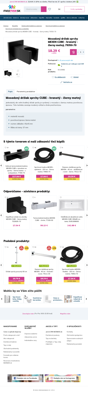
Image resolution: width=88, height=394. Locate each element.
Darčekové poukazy (52, 335)
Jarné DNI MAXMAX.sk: (19, 2)
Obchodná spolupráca (74, 335)
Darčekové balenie (10, 342)
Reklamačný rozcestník (11, 352)
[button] (9, 52)
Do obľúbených (60, 77)
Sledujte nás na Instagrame (64, 378)
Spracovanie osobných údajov (75, 340)
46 (35, 147)
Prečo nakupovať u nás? (11, 335)
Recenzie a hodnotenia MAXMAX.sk (11, 362)
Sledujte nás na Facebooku (27, 378)
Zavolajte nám (28, 314)
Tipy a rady (7, 345)
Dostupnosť (51, 60)
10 (63, 247)
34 (35, 247)
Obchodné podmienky (11, 348)
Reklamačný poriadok (74, 344)
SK (59, 9)
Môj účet (54, 9)
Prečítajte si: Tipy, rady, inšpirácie (53, 343)
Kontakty (70, 332)
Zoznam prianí (49, 9)
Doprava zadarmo (31, 334)
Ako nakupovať (8, 338)
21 (7, 247)
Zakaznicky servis (31, 337)
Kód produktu (51, 71)
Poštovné (51, 64)
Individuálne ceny (31, 340)
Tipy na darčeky (51, 338)
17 (7, 197)
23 (7, 147)
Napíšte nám (65, 314)
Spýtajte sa (67, 82)
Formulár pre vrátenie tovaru (10, 356)
